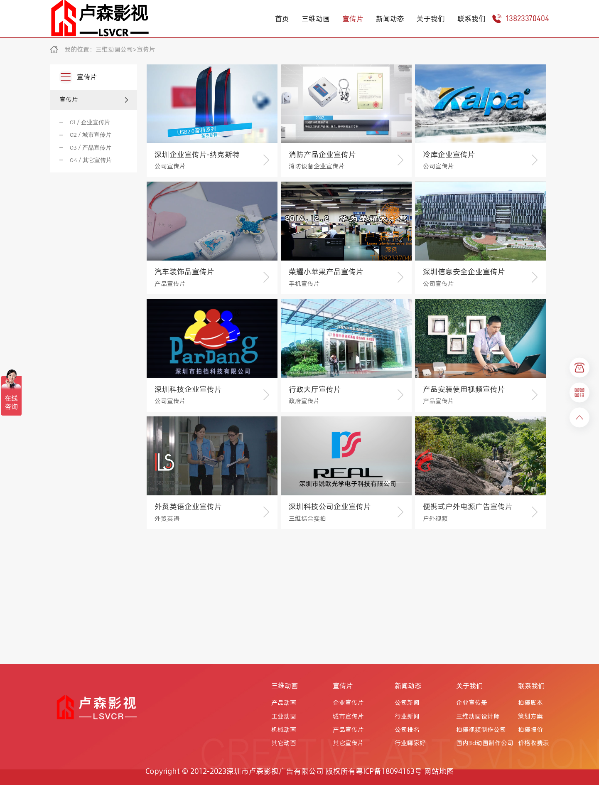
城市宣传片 (348, 716)
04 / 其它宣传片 (91, 160)
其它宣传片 (348, 743)
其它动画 (283, 743)
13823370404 (520, 18)
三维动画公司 (114, 49)
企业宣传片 (348, 702)
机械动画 (283, 729)
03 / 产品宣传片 (90, 147)
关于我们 (431, 19)
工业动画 (283, 716)
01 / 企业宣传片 (90, 122)
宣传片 (352, 19)
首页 (282, 19)
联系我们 (471, 19)
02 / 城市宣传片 (90, 134)
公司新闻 (407, 702)
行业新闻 (407, 716)
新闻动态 (390, 19)
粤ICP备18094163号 (389, 771)
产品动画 (283, 702)
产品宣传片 (348, 729)
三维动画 (316, 19)
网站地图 (439, 771)
